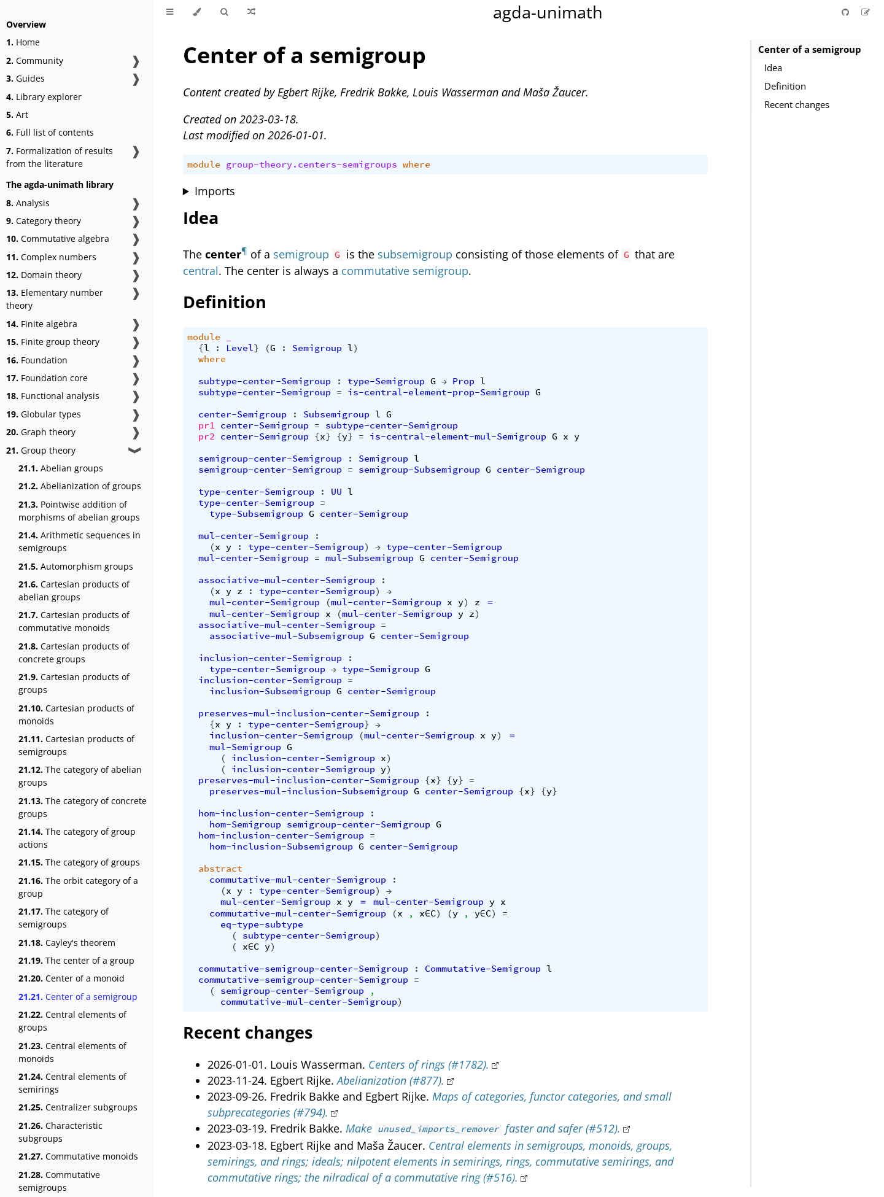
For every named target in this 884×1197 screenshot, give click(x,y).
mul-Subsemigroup (369, 558)
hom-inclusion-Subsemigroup (281, 846)
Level (240, 348)
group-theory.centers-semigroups (311, 164)
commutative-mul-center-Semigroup (297, 879)
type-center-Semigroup (256, 491)
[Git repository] (846, 12)
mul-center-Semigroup (253, 535)
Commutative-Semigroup (483, 968)
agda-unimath (548, 12)
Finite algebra (41, 324)
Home (23, 42)
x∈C (427, 913)
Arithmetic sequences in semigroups (79, 541)
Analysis (28, 203)
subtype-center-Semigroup (264, 381)
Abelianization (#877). (390, 1080)
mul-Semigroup (245, 747)
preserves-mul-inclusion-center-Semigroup (308, 713)
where (416, 164)
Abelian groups (60, 468)
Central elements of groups (72, 1021)
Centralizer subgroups (78, 1107)
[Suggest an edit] (865, 12)
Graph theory (41, 432)
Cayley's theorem (66, 942)
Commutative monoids (78, 1156)
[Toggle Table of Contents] (170, 12)
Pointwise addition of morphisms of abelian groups (79, 510)
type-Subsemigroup (256, 513)
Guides (25, 78)
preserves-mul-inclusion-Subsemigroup (308, 791)
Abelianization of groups (79, 486)
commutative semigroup (404, 270)
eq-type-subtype (261, 924)
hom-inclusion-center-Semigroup (281, 813)
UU (336, 491)
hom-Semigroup (245, 824)
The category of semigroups (63, 917)
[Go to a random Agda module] (251, 12)
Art (17, 114)
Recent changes (796, 104)
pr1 (206, 425)
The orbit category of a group (78, 887)
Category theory (43, 221)
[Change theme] (197, 12)
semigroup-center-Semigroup (270, 458)
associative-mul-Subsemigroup (286, 635)
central (201, 270)
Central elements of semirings (72, 1083)
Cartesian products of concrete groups (74, 652)
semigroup (301, 254)
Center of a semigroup (78, 996)
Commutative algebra (57, 238)
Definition (785, 86)
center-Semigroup (242, 414)
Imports (215, 191)
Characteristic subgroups (60, 1132)
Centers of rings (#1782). (428, 1064)
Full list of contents (50, 132)
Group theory (41, 450)
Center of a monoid (71, 978)
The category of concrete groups (82, 807)
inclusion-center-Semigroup (270, 658)
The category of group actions (77, 838)
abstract (220, 868)
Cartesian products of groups (74, 683)
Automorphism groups (75, 566)
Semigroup (317, 348)
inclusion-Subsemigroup (270, 691)
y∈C (483, 913)
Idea (773, 67)
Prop (463, 381)
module (203, 164)
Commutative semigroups (59, 1181)
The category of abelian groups (80, 776)
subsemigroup (415, 254)
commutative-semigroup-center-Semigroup (303, 968)
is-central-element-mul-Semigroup (458, 436)
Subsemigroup (336, 414)
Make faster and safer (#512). (483, 1128)
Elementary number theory (54, 299)
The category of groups (79, 862)
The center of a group (76, 960)
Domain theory (44, 275)
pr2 (206, 436)
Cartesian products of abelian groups (74, 590)
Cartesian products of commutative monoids (74, 621)
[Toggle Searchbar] (224, 12)
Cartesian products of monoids (76, 714)
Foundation (37, 360)
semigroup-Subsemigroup (419, 469)
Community (34, 60)
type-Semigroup (386, 381)
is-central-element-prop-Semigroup (438, 392)
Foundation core (47, 378)
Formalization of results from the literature (59, 157)
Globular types (43, 414)
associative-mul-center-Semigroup (286, 580)
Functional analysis (52, 395)
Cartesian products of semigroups (76, 745)
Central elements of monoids (72, 1052)
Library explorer (44, 97)
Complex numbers (51, 257)
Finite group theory (52, 341)
